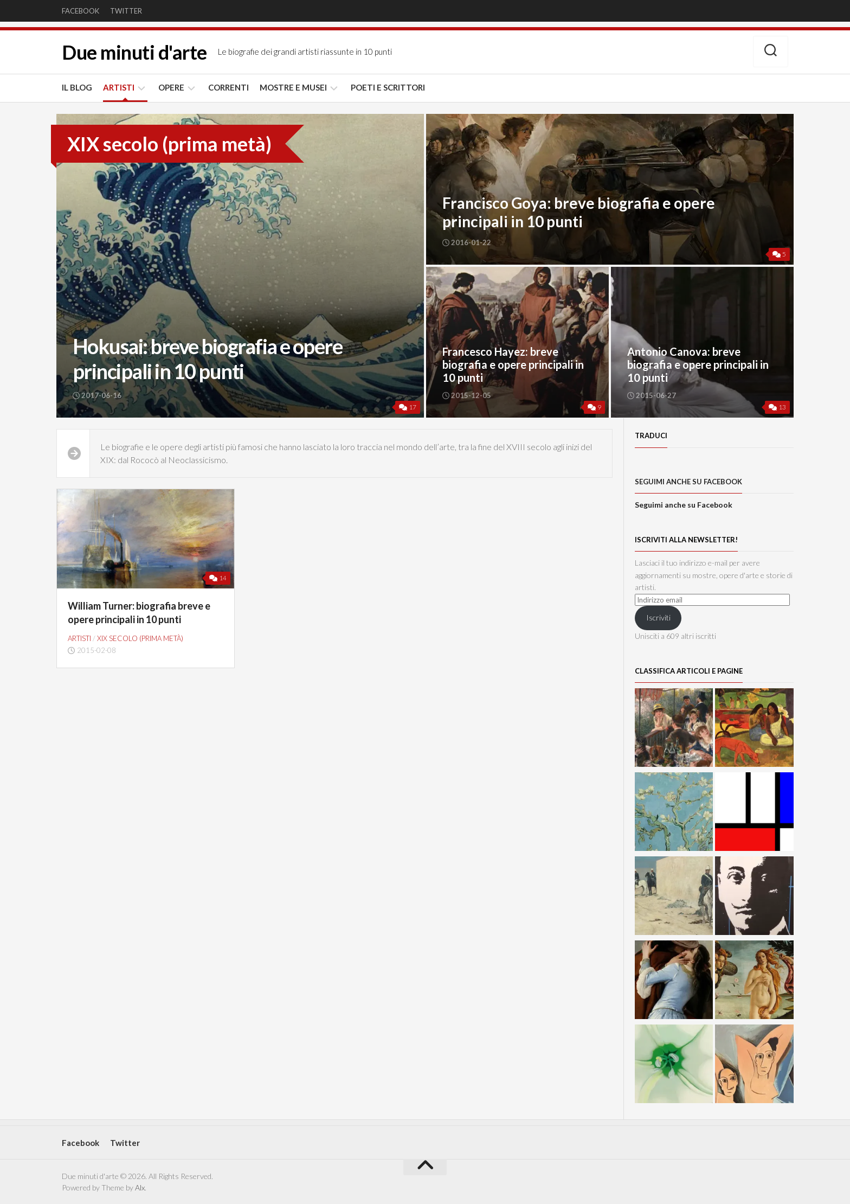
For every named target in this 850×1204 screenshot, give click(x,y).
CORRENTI (228, 87)
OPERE (171, 87)
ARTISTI (118, 87)
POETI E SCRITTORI (388, 87)
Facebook (80, 11)
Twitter (126, 11)
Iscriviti (658, 617)
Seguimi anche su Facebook (688, 481)
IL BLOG (77, 87)
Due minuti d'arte (134, 52)
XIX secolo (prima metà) (140, 638)
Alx (140, 1187)
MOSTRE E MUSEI (293, 87)
